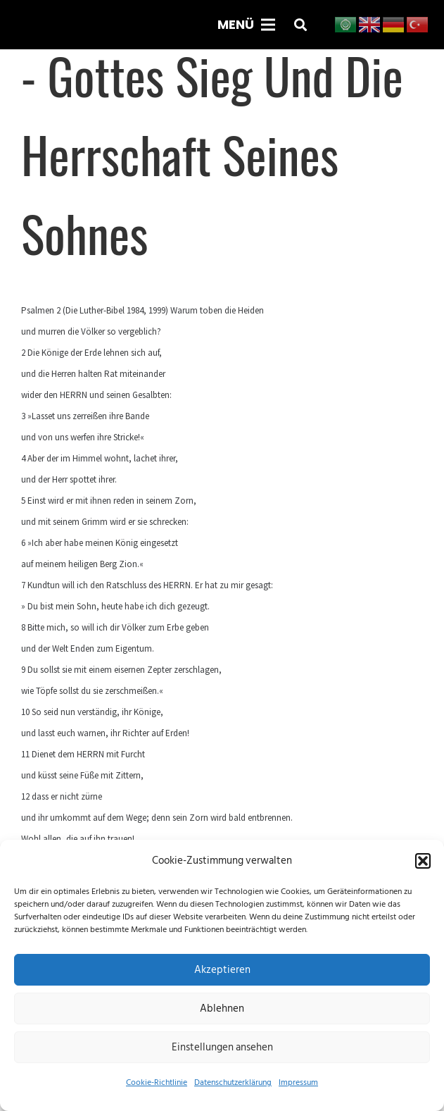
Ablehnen (222, 1008)
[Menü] (246, 24)
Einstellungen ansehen (222, 1047)
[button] (423, 861)
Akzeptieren (222, 970)
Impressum (298, 1082)
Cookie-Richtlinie (156, 1082)
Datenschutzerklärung (233, 1082)
